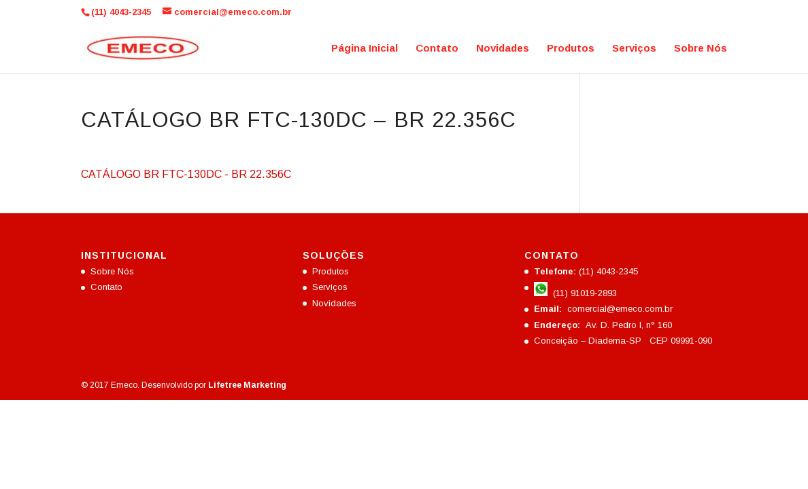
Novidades (502, 48)
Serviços (634, 48)
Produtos (570, 48)
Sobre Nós (700, 48)
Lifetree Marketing (247, 385)
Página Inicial (364, 48)
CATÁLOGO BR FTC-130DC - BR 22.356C (186, 174)
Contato (437, 48)
